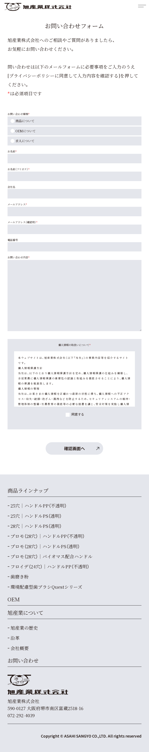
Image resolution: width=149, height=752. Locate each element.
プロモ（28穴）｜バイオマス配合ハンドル (51, 556)
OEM (14, 599)
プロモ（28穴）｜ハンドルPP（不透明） (48, 536)
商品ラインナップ (28, 490)
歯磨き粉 (20, 576)
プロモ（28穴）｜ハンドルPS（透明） (45, 546)
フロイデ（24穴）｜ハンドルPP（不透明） (50, 566)
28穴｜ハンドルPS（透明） (36, 526)
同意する (77, 414)
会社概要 (20, 648)
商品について (25, 121)
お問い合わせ (23, 660)
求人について (25, 141)
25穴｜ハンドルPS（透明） (36, 516)
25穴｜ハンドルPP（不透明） (39, 505)
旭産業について (25, 612)
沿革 (15, 638)
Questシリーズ (46, 587)
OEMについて (25, 131)
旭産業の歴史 (24, 627)
